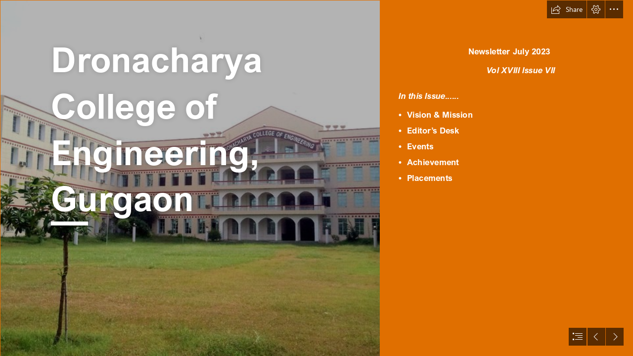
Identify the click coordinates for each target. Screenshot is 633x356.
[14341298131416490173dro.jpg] (190, 178)
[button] (567, 9)
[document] (316, 178)
